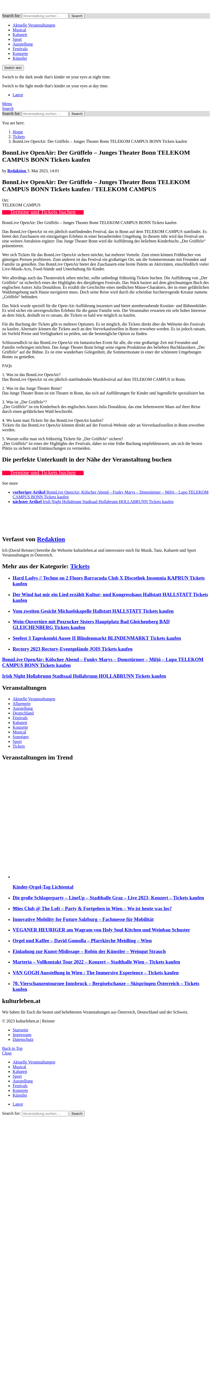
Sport (17, 39)
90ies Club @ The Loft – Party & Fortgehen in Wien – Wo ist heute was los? (92, 908)
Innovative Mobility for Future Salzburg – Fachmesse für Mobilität (83, 919)
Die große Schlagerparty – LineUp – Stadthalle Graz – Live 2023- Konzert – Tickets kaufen (108, 897)
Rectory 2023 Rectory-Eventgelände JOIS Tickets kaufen (73, 649)
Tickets (80, 566)
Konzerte (20, 53)
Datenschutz (23, 1039)
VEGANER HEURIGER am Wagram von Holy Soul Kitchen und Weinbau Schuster (101, 930)
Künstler (20, 58)
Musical (19, 30)
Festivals (20, 49)
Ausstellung (23, 44)
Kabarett (20, 34)
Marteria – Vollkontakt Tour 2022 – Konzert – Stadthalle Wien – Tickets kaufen (96, 962)
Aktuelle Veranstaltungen (34, 25)
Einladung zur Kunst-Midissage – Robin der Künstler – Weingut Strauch (89, 951)
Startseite (20, 1030)
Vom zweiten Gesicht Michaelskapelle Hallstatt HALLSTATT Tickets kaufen (93, 611)
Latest (18, 95)
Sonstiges (21, 736)
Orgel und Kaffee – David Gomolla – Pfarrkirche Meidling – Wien (82, 940)
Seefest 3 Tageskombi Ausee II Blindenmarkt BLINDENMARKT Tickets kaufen (97, 638)
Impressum (22, 1034)
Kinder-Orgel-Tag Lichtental (43, 887)
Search (77, 16)
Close (7, 1053)
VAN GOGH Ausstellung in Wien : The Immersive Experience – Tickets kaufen (96, 972)
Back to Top (12, 1048)
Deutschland (23, 713)
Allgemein (22, 703)
